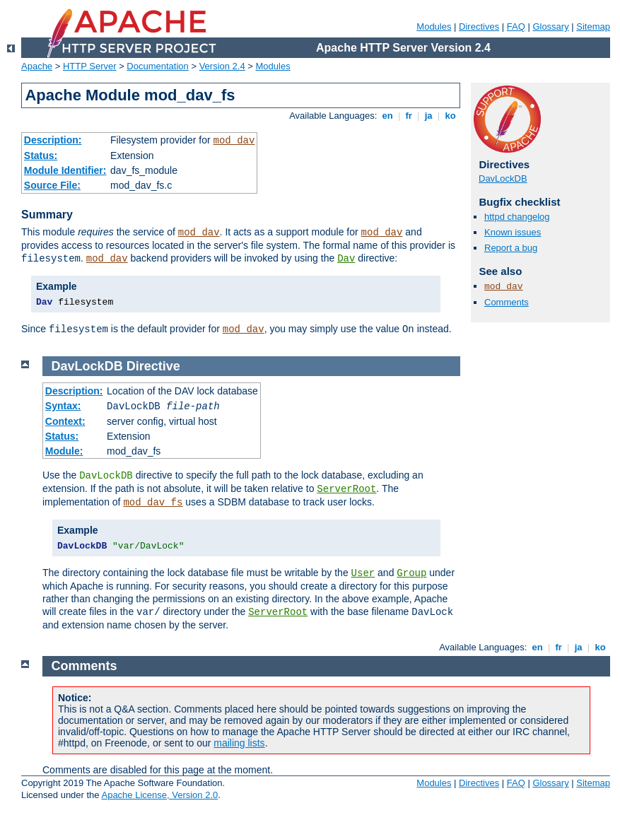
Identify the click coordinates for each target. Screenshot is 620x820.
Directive (153, 366)
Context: (65, 421)
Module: (64, 451)
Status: (40, 155)
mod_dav (234, 140)
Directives (479, 26)
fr (409, 115)
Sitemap (593, 26)
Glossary (550, 26)
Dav (346, 258)
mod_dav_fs (152, 502)
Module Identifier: (65, 170)
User (363, 573)
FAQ (516, 26)
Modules (433, 26)
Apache (36, 66)
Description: (53, 140)
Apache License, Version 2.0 (159, 795)
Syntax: (63, 405)
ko (450, 115)
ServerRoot (346, 489)
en (387, 115)
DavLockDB (503, 178)
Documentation (157, 66)
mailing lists (239, 743)
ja (428, 115)
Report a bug (510, 247)
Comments (506, 302)
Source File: (52, 185)
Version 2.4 (222, 66)
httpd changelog (517, 216)
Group (411, 573)
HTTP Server (90, 66)
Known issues (512, 232)
